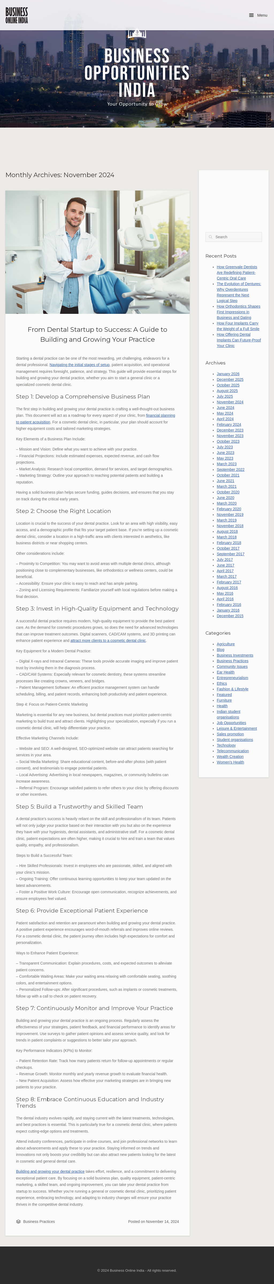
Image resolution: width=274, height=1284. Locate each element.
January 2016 (228, 610)
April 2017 (225, 571)
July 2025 (225, 396)
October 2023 (228, 441)
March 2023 (227, 464)
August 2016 (227, 588)
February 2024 (229, 424)
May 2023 (225, 458)
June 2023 (225, 453)
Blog (220, 649)
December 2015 (230, 616)
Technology (226, 745)
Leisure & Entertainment (237, 728)
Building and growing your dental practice (50, 1171)
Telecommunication (233, 751)
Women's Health (230, 762)
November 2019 (230, 514)
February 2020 (229, 509)
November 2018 (230, 526)
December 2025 (230, 379)
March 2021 (227, 486)
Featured (224, 695)
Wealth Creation (230, 756)
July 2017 (225, 559)
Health (222, 706)
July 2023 (225, 447)
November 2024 (230, 402)
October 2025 (228, 385)
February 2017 (229, 582)
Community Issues (232, 666)
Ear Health (225, 672)
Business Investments (235, 655)
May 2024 (225, 413)
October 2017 (228, 548)
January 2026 (228, 374)
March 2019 (227, 520)
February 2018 (229, 543)
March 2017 (227, 576)
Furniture (224, 700)
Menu (258, 15)
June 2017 (225, 565)
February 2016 (229, 604)
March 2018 (227, 537)
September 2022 (231, 469)
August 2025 (227, 391)
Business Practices (39, 1221)
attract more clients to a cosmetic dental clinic (108, 640)
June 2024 (225, 407)
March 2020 (227, 503)
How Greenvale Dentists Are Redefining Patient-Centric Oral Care (237, 272)
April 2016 (225, 599)
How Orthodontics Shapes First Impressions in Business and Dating (238, 312)
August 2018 (227, 531)
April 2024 (225, 419)
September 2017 (231, 554)
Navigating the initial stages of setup (79, 365)
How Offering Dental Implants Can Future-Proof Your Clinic (239, 340)
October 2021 (228, 475)
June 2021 (225, 481)
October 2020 (228, 492)
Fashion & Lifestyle (232, 689)
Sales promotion (230, 734)
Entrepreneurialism (232, 678)
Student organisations (235, 740)
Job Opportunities (231, 723)
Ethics (222, 683)
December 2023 (230, 430)
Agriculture (226, 644)
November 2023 (230, 436)
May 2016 (225, 593)
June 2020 (225, 498)
